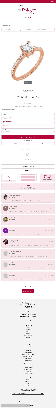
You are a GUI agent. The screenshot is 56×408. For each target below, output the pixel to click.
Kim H (11, 263)
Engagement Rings (7, 25)
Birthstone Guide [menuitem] (28, 360)
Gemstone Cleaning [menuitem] (28, 369)
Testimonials (28, 383)
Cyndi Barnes (13, 206)
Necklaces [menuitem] (28, 329)
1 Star (19, 180)
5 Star (19, 174)
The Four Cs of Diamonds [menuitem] (28, 354)
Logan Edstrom (13, 240)
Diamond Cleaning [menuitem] (28, 367)
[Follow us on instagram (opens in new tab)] (29, 321)
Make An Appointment (28, 385)
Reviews (28, 170)
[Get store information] (28, 307)
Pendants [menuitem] (28, 333)
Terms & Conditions (25, 401)
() (36, 174)
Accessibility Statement (37, 401)
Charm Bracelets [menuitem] (28, 346)
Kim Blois (12, 274)
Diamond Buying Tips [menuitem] (28, 356)
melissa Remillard (14, 195)
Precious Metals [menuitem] (28, 364)
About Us (28, 379)
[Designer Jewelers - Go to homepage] (28, 11)
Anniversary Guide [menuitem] (28, 371)
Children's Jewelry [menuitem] (28, 335)
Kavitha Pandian (14, 218)
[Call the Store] (28, 306)
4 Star (19, 176)
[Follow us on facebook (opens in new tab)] (26, 321)
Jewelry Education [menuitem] (28, 352)
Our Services (28, 381)
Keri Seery (12, 229)
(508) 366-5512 (28, 92)
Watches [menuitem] (28, 327)
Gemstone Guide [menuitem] (28, 362)
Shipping (15, 143)
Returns (41, 143)
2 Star (19, 179)
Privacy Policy (17, 401)
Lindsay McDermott (15, 251)
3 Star (19, 177)
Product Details (28, 166)
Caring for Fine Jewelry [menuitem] (28, 365)
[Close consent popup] (29, 405)
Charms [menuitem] (28, 337)
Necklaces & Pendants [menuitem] (28, 341)
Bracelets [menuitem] (28, 344)
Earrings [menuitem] (28, 342)
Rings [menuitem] (28, 339)
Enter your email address (28, 390)
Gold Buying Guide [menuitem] (28, 373)
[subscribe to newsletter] (42, 393)
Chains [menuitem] (28, 331)
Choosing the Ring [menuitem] (28, 358)
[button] (52, 1)
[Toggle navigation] (2, 21)
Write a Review (28, 291)
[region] (28, 61)
